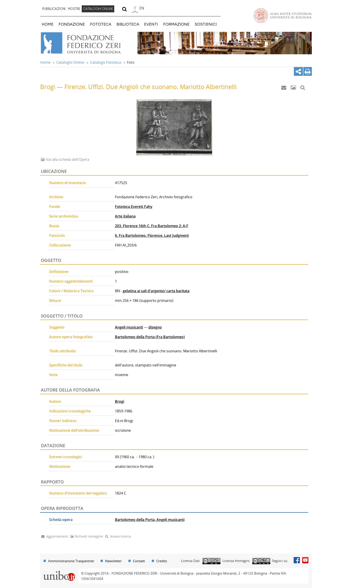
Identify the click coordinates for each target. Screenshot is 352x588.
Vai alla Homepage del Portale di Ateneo (282, 15)
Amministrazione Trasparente (71, 561)
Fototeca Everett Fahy (133, 206)
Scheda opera (61, 519)
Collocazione (60, 245)
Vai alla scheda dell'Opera (67, 159)
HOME (47, 24)
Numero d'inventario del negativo (78, 493)
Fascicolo (57, 235)
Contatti (139, 561)
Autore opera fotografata (70, 336)
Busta (54, 225)
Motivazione (59, 466)
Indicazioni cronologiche (70, 411)
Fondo (54, 206)
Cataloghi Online (70, 62)
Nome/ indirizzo (63, 420)
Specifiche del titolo (65, 365)
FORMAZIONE (176, 24)
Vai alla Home (86, 43)
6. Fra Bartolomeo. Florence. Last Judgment (152, 235)
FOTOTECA (100, 24)
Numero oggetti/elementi (70, 281)
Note (53, 374)
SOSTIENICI (206, 24)
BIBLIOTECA (128, 24)
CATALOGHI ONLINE (98, 9)
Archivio (56, 196)
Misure (55, 300)
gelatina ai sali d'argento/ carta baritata (156, 290)
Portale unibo (59, 571)
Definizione (58, 271)
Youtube (305, 560)
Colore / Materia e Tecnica (71, 290)
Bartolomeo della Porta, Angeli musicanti (150, 519)
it (135, 8)
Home (45, 62)
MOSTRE (74, 9)
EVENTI (151, 24)
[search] (124, 9)
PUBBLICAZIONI (54, 9)
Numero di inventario (67, 182)
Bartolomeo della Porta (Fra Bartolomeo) (150, 336)
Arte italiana (125, 216)
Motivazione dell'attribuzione (74, 430)
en (141, 8)
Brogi (119, 401)
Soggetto (56, 327)
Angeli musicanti (129, 327)
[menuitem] (54, 9)
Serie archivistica (63, 216)
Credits (161, 561)
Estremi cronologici (65, 456)
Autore (55, 401)
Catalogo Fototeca (105, 62)
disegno (155, 327)
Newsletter (113, 561)
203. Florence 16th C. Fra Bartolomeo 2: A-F (151, 225)
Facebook (297, 560)
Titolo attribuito (62, 350)
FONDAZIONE (72, 24)
